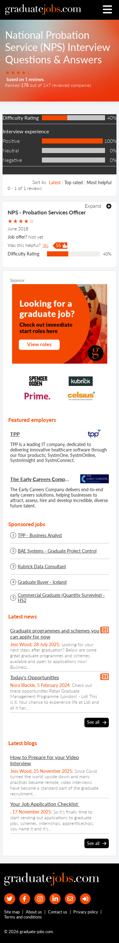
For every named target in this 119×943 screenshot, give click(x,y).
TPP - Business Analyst (40, 535)
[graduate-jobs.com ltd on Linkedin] (55, 899)
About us (34, 911)
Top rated (73, 182)
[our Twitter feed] (9, 899)
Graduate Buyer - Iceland (42, 582)
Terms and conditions (23, 916)
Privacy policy (85, 911)
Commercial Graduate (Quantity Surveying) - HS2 (61, 598)
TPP (15, 434)
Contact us (57, 911)
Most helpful (99, 182)
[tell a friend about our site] (70, 899)
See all (96, 722)
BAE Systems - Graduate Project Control (57, 551)
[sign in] (85, 899)
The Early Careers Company (40, 479)
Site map (12, 911)
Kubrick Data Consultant (42, 566)
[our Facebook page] (24, 899)
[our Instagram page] (39, 899)
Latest (55, 182)
